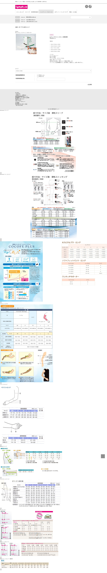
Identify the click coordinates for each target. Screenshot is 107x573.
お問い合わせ (18, 100)
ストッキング (20, 11)
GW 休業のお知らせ (30, 19)
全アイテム (17, 32)
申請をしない (41, 75)
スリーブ (29, 11)
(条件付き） (44, 1)
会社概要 (17, 102)
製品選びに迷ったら (19, 99)
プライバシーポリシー (20, 101)
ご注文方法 (17, 93)
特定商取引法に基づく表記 (21, 104)
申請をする (40, 76)
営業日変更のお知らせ (31, 17)
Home (16, 31)
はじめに (17, 92)
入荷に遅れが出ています (31, 21)
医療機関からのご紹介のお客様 (22, 97)
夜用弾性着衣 (39, 11)
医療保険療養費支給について (21, 96)
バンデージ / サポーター (53, 11)
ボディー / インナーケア (70, 11)
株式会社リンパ (55, 109)
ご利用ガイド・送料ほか (20, 95)
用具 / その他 (84, 11)
